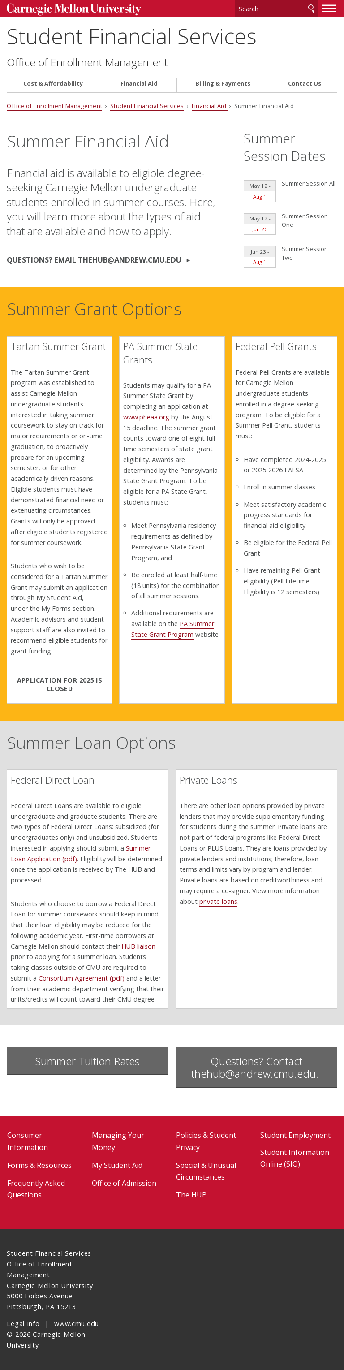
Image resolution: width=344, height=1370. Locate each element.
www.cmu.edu (76, 1323)
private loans (218, 901)
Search (311, 8)
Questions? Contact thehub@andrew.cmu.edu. (256, 1067)
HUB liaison (138, 946)
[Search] (276, 8)
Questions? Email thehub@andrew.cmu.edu (95, 260)
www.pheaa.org (146, 417)
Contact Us (304, 83)
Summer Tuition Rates (87, 1061)
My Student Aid (117, 1165)
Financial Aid (139, 83)
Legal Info (23, 1323)
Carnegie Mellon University (74, 10)
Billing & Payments (222, 83)
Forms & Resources (39, 1165)
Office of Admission (124, 1183)
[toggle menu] (329, 8)
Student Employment (295, 1135)
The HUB (191, 1195)
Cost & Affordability (53, 83)
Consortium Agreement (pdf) (82, 978)
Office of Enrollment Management (87, 62)
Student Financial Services (132, 36)
